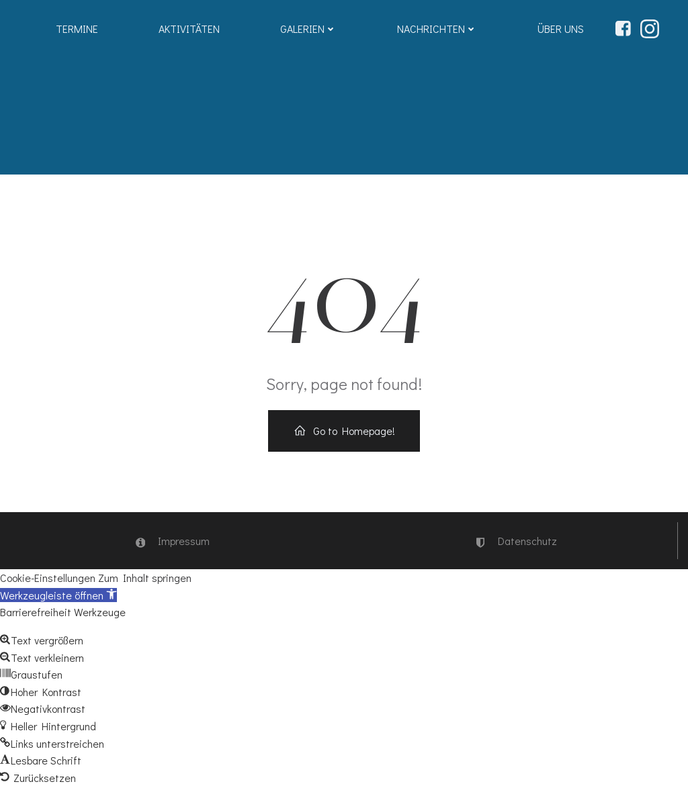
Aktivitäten (189, 28)
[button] (58, 595)
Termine (77, 28)
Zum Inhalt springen (144, 578)
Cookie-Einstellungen (47, 578)
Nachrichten (437, 28)
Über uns (561, 28)
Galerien (308, 28)
